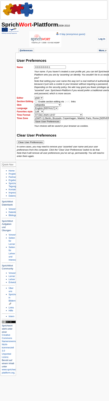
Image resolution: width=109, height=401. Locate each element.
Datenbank (14, 212)
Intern (11, 316)
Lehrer (12, 279)
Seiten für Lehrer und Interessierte (15, 253)
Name (20, 67)
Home (18, 10)
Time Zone (22, 118)
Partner (12, 177)
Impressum (14, 192)
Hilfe (11, 310)
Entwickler (14, 282)
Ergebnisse (14, 180)
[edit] (67, 101)
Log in (101, 39)
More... (102, 50)
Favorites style (25, 111)
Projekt (12, 174)
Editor (20, 98)
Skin (19, 105)
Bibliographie (15, 215)
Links (11, 307)
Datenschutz (15, 195)
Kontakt (12, 189)
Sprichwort (7, 325)
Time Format (23, 115)
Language (22, 108)
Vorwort (12, 209)
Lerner (12, 276)
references (26, 50)
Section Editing (25, 101)
